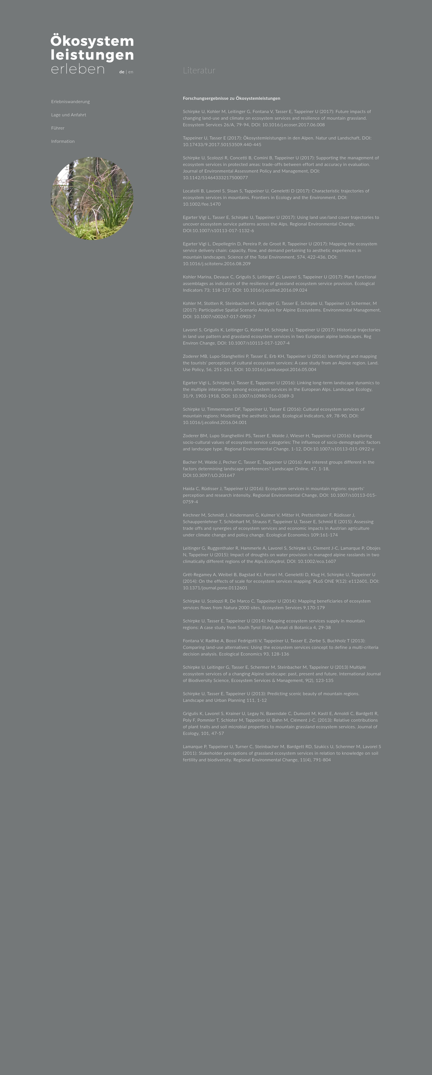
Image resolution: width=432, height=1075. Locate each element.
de (122, 71)
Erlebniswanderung (70, 101)
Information (63, 141)
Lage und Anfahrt (68, 114)
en (130, 71)
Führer (57, 127)
